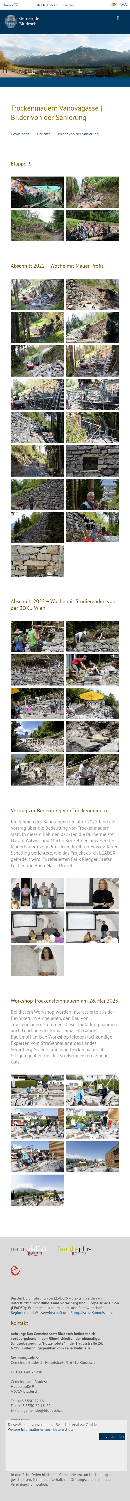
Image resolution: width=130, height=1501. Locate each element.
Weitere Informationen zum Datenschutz (40, 1429)
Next (123, 69)
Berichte (43, 133)
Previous (7, 69)
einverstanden (112, 1436)
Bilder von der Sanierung (78, 133)
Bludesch (39, 5)
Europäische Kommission (91, 1312)
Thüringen (67, 5)
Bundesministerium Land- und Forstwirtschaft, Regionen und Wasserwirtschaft (57, 1310)
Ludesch (52, 5)
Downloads (20, 133)
